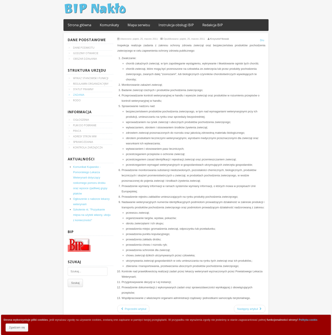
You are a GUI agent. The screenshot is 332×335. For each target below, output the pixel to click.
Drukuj (263, 40)
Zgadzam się (17, 327)
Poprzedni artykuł (133, 308)
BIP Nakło (94, 8)
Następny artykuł (249, 308)
